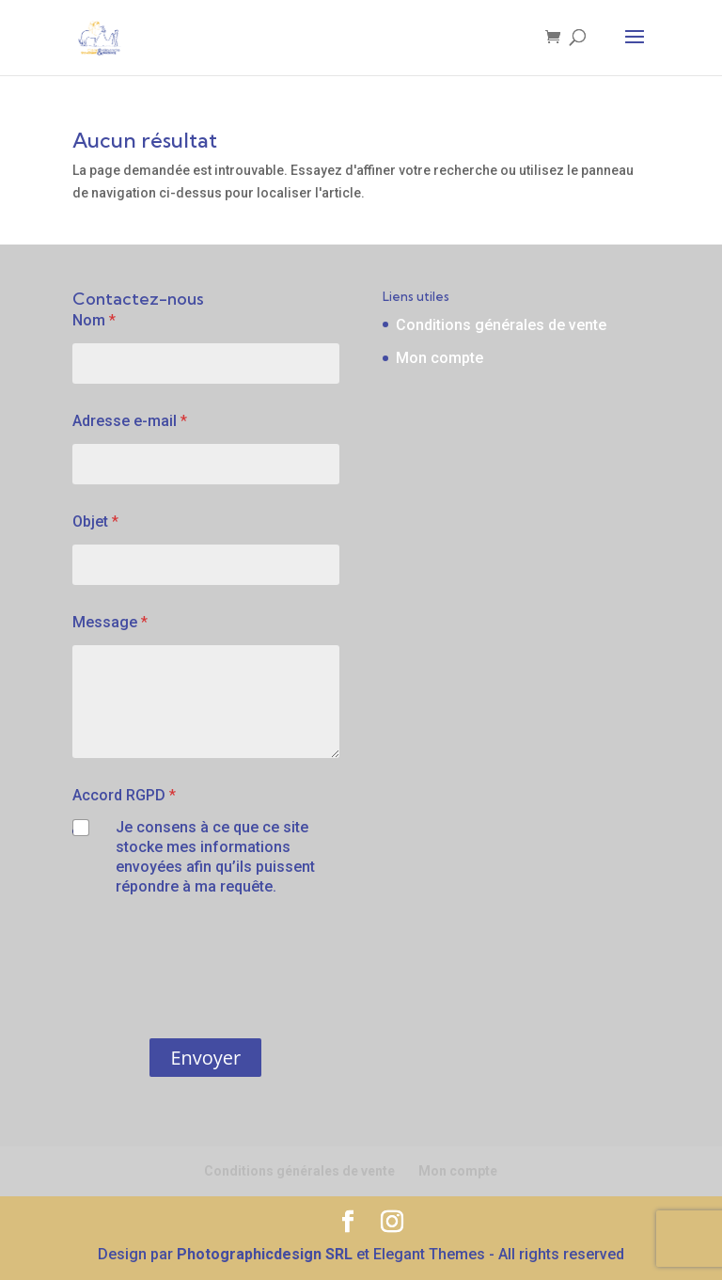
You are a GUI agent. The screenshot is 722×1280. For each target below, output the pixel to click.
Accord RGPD (124, 795)
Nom (94, 320)
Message (110, 622)
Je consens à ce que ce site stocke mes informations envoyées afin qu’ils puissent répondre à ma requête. (215, 856)
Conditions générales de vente (501, 325)
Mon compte (439, 358)
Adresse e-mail (129, 421)
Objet (95, 521)
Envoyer (205, 1057)
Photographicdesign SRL (265, 1254)
